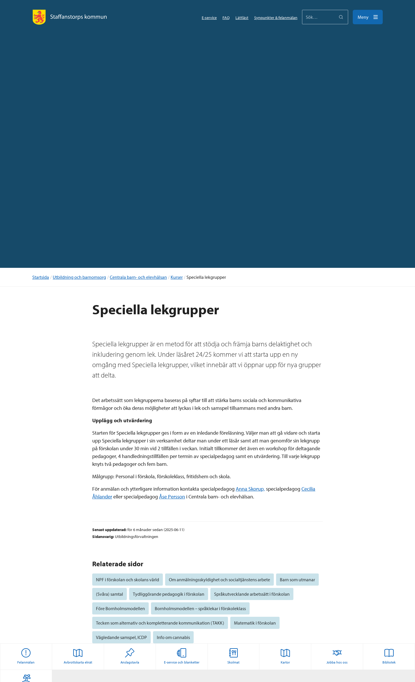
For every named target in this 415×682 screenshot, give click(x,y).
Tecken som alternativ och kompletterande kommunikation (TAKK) (160, 623)
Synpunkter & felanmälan (275, 17)
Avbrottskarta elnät (78, 656)
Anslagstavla (129, 656)
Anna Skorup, (250, 488)
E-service (209, 17)
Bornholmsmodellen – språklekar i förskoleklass (200, 608)
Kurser (177, 277)
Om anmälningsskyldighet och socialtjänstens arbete (219, 579)
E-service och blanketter (181, 656)
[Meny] (368, 17)
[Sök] (341, 17)
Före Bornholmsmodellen (120, 608)
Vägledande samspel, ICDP (121, 637)
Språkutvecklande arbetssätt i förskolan (252, 594)
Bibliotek (389, 656)
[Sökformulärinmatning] (325, 17)
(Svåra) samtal (109, 594)
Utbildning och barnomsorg (79, 277)
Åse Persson (172, 496)
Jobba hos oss (337, 656)
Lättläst (241, 17)
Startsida (40, 277)
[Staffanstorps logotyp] (69, 17)
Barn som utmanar (297, 579)
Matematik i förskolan (255, 623)
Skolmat (233, 656)
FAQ (226, 17)
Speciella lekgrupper (206, 277)
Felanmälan (26, 656)
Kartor (285, 656)
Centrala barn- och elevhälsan (138, 277)
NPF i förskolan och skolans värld (127, 579)
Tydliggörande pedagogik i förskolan (168, 594)
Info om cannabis (173, 637)
